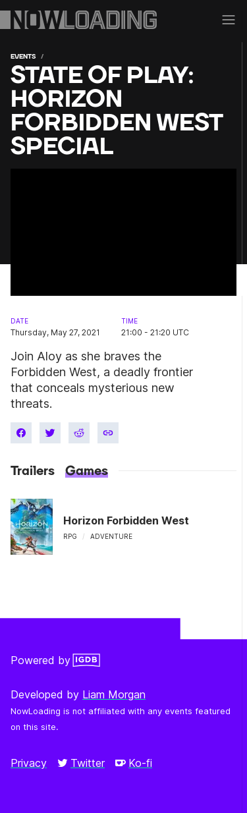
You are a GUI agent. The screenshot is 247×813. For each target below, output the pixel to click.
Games (86, 471)
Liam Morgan (114, 694)
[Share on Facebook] (21, 432)
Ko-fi (133, 763)
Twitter (81, 763)
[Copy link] (108, 432)
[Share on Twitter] (50, 432)
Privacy (29, 763)
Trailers (33, 471)
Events (23, 56)
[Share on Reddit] (79, 432)
